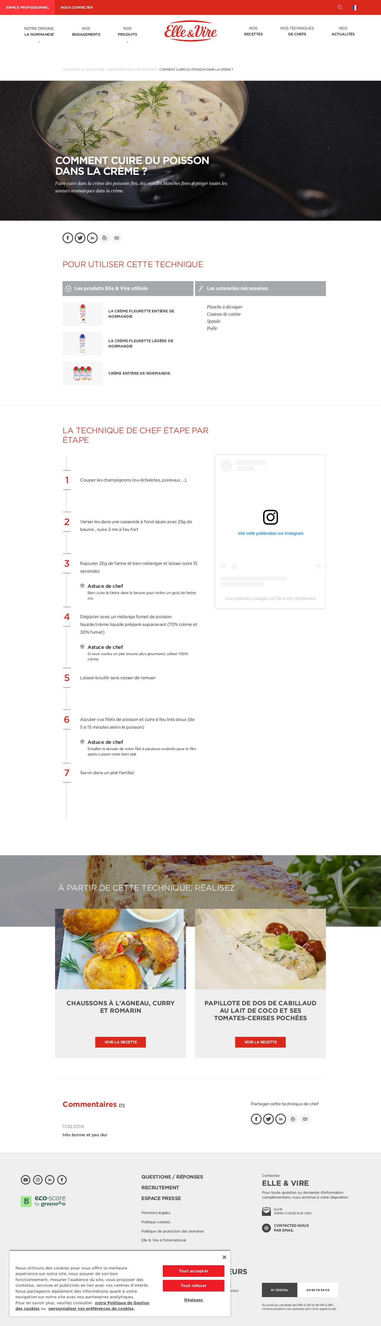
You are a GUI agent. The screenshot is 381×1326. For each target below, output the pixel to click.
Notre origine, (39, 32)
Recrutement (160, 1188)
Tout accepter (193, 1271)
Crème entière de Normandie (139, 373)
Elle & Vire (95, 69)
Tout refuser (194, 1285)
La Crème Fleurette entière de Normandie (141, 314)
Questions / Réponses (172, 1177)
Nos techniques (297, 31)
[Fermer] (224, 1257)
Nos (86, 32)
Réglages (193, 1300)
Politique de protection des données (172, 1231)
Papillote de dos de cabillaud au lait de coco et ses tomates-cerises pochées (260, 1011)
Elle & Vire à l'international (163, 1240)
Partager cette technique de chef (284, 1103)
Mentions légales (155, 1212)
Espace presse (161, 1198)
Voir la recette (120, 1042)
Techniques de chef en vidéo (132, 69)
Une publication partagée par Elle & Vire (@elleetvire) (270, 598)
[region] (120, 1283)
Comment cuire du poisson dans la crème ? (196, 69)
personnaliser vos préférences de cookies (91, 1308)
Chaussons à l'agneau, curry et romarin (120, 1007)
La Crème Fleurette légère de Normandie (140, 343)
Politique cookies (155, 1222)
